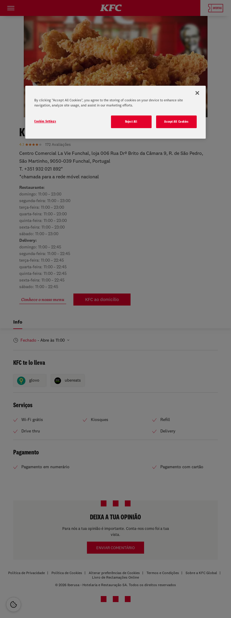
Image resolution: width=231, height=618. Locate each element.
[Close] (197, 93)
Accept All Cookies (176, 121)
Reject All (131, 121)
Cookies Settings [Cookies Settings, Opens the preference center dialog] (45, 121)
